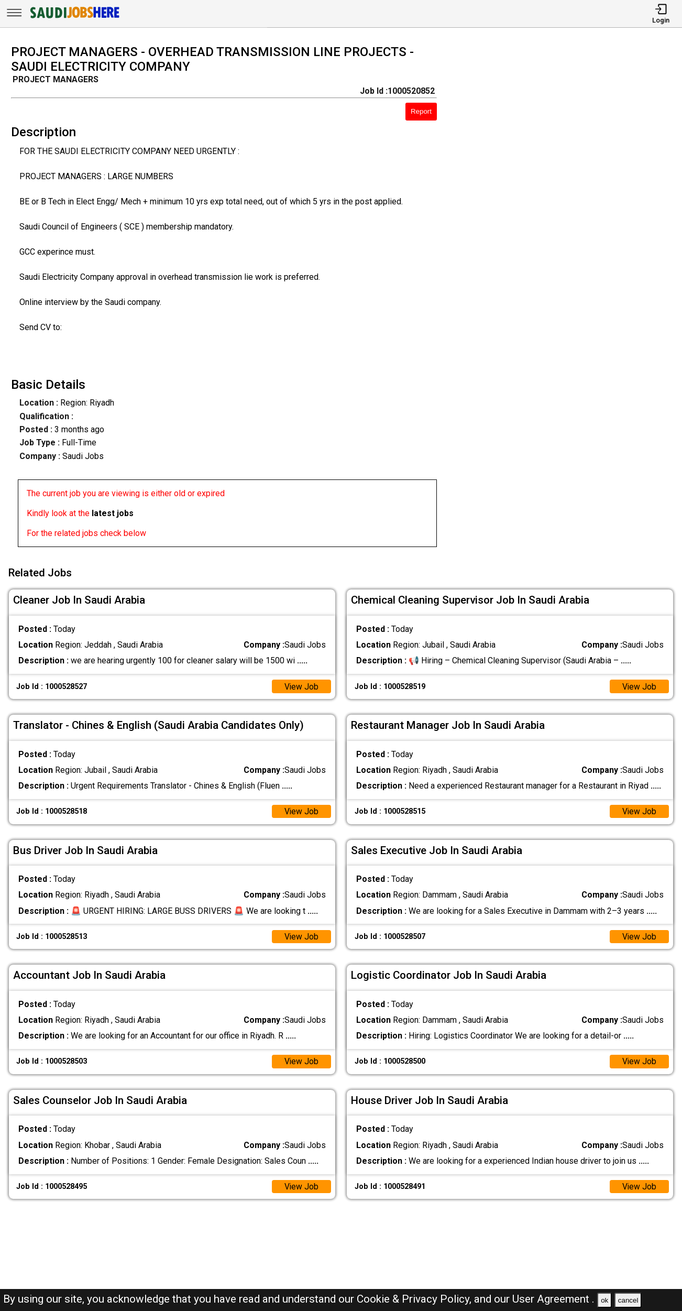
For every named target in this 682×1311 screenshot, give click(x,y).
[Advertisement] (568, 299)
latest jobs (113, 513)
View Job (301, 685)
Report (421, 111)
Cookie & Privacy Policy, (415, 1299)
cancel (628, 1300)
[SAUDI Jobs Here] (74, 18)
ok (604, 1300)
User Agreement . (553, 1299)
